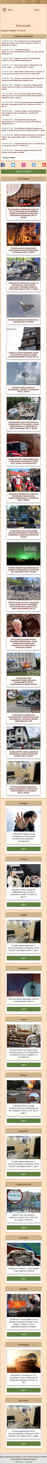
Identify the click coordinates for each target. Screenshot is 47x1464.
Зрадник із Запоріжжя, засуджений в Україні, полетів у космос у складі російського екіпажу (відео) (22, 87)
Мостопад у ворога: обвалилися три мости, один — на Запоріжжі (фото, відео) (22, 66)
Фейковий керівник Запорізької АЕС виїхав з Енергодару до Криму (22, 151)
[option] (23, 202)
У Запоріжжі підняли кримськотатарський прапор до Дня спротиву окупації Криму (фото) (23, 52)
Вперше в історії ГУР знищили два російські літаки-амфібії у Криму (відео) (21, 59)
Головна (4, 30)
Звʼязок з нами (23, 1461)
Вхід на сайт (23, 25)
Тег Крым (21, 30)
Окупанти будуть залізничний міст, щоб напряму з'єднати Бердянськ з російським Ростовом (22, 113)
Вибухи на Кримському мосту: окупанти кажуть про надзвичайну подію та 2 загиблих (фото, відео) (23, 137)
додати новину (23, 171)
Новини (12, 30)
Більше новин (9, 157)
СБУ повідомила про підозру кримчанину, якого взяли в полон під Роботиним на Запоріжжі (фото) (21, 122)
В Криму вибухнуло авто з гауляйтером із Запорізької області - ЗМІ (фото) (23, 145)
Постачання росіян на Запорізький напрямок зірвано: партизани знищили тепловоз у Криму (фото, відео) (21, 43)
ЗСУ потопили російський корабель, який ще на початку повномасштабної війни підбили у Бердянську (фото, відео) (22, 96)
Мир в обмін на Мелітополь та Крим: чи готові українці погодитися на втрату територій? (23, 73)
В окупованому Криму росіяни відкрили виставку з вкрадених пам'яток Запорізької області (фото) (23, 104)
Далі (24, 849)
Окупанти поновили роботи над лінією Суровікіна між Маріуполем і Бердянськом (23, 79)
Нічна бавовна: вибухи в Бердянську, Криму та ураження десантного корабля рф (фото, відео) (23, 129)
